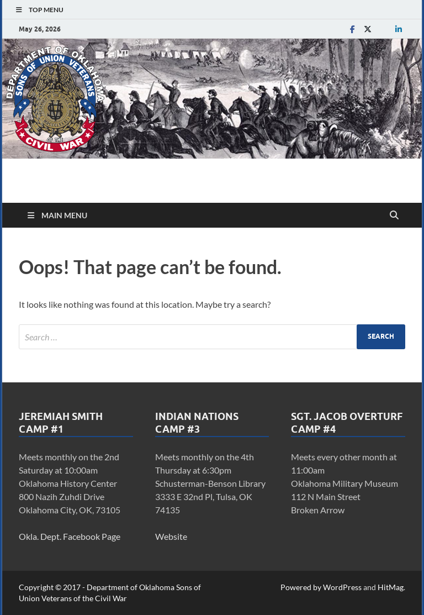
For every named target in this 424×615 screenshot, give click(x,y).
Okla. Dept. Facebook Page (69, 536)
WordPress (342, 587)
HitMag (391, 587)
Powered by (301, 587)
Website (171, 536)
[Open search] (394, 215)
